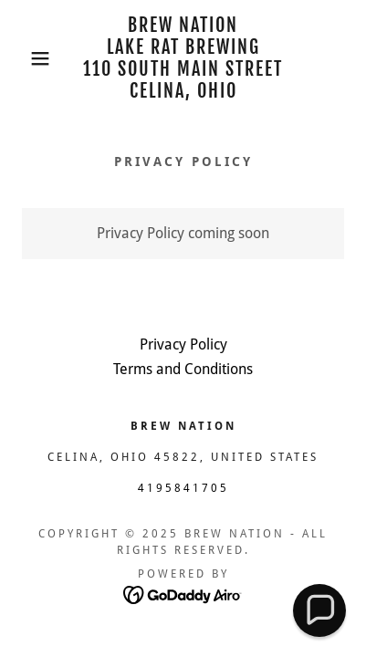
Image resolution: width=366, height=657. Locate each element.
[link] (183, 58)
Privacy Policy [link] (183, 344)
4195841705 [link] (183, 488)
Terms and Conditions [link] (183, 369)
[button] (28, 58)
